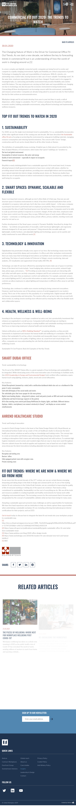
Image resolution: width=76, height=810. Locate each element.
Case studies (24, 765)
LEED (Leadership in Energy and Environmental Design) (25, 375)
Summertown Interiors (10, 769)
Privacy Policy (42, 758)
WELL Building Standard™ (31, 331)
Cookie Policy (42, 762)
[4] (51, 261)
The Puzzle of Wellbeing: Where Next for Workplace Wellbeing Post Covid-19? (19, 640)
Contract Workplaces (9, 762)
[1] (3, 520)
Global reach (24, 758)
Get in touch (6, 515)
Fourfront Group (7, 765)
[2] (14, 160)
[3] (34, 234)
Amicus (4, 758)
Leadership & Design (27, 772)
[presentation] (37, 727)
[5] (27, 271)
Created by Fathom (66, 802)
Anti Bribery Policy (43, 765)
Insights (23, 769)
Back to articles (68, 42)
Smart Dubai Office (16, 357)
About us (23, 762)
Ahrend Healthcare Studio (22, 416)
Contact (23, 776)
